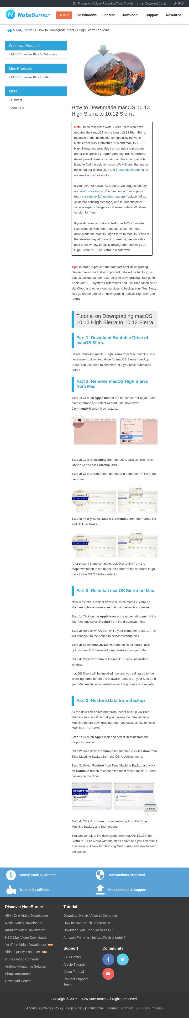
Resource (173, 15)
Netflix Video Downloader (23, 923)
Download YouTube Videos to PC (88, 930)
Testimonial (95, 1008)
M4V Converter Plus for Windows (34, 54)
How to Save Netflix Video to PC (87, 923)
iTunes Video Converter (22, 959)
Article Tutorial (74, 964)
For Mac (108, 15)
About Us (17, 108)
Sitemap (112, 1008)
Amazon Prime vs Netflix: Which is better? (94, 937)
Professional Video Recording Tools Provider (106, 3)
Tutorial (70, 907)
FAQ (181, 3)
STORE (64, 15)
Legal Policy (75, 1008)
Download (130, 15)
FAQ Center (25, 30)
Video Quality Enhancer (26, 952)
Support (152, 15)
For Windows (86, 15)
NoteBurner (27, 15)
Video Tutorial (73, 972)
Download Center (156, 3)
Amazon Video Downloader (25, 930)
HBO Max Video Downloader (26, 937)
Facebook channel (128, 169)
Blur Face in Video (149, 1008)
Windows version (91, 191)
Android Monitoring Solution (25, 966)
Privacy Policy (53, 1008)
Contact (16, 100)
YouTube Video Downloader (29, 945)
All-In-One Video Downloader (26, 915)
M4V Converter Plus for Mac (30, 77)
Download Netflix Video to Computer (90, 915)
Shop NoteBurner (18, 974)
